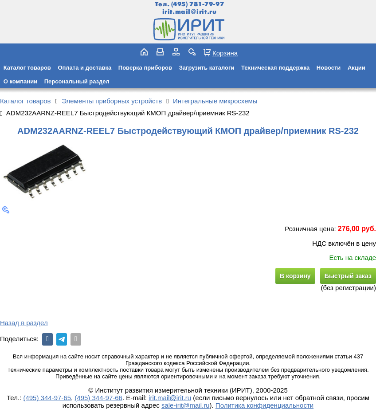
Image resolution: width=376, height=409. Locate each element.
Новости (329, 67)
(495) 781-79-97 (197, 4)
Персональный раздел (77, 81)
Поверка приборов (145, 67)
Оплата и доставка (84, 67)
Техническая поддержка (275, 67)
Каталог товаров (27, 67)
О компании (20, 81)
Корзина (225, 52)
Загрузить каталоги (207, 67)
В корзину (295, 275)
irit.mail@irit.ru (189, 11)
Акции (356, 67)
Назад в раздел (24, 322)
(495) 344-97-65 (47, 397)
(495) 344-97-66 (98, 397)
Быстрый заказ (348, 275)
